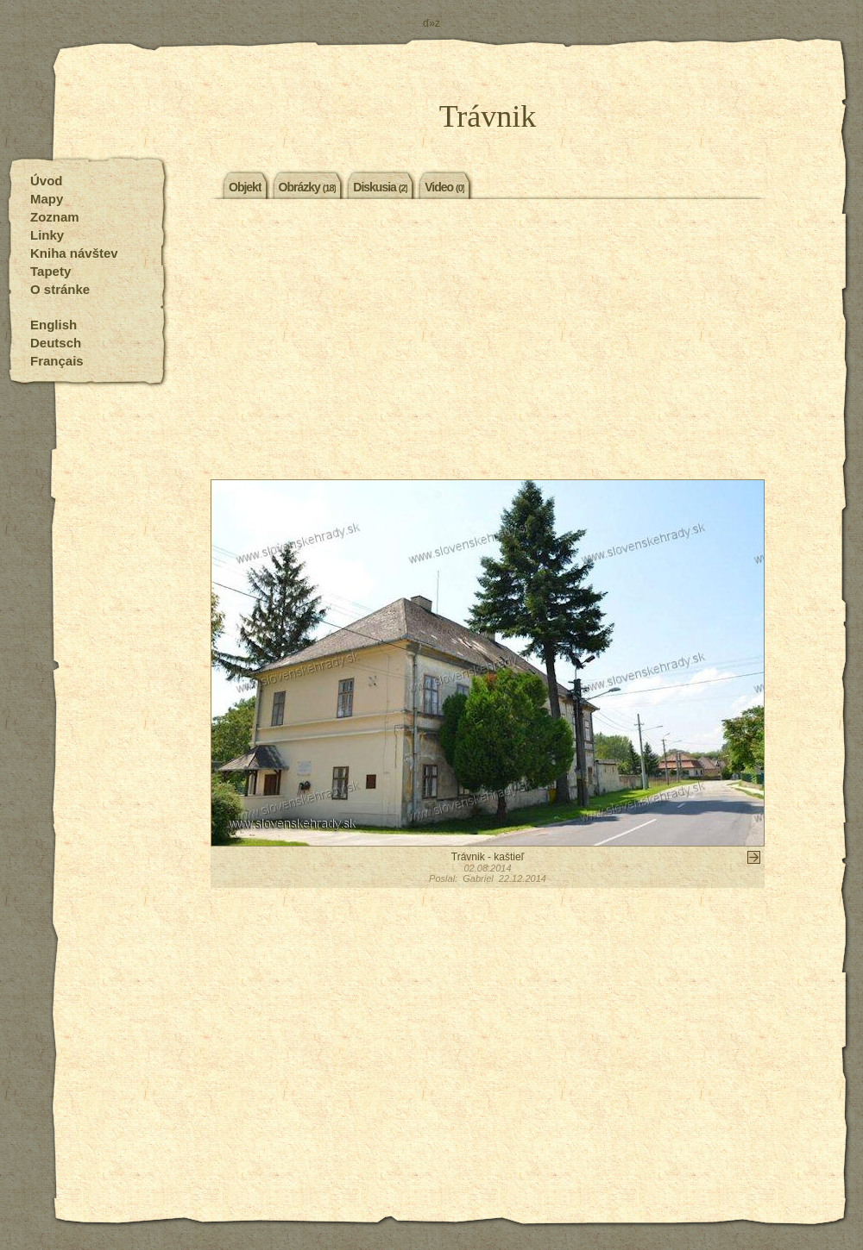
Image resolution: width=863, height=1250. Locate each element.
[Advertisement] (488, 341)
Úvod (46, 180)
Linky (47, 235)
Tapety (50, 271)
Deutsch (55, 342)
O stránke (60, 289)
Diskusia (380, 186)
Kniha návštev (74, 253)
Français (57, 360)
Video (444, 186)
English (53, 324)
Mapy (46, 198)
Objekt (245, 186)
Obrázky (308, 186)
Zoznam (54, 216)
